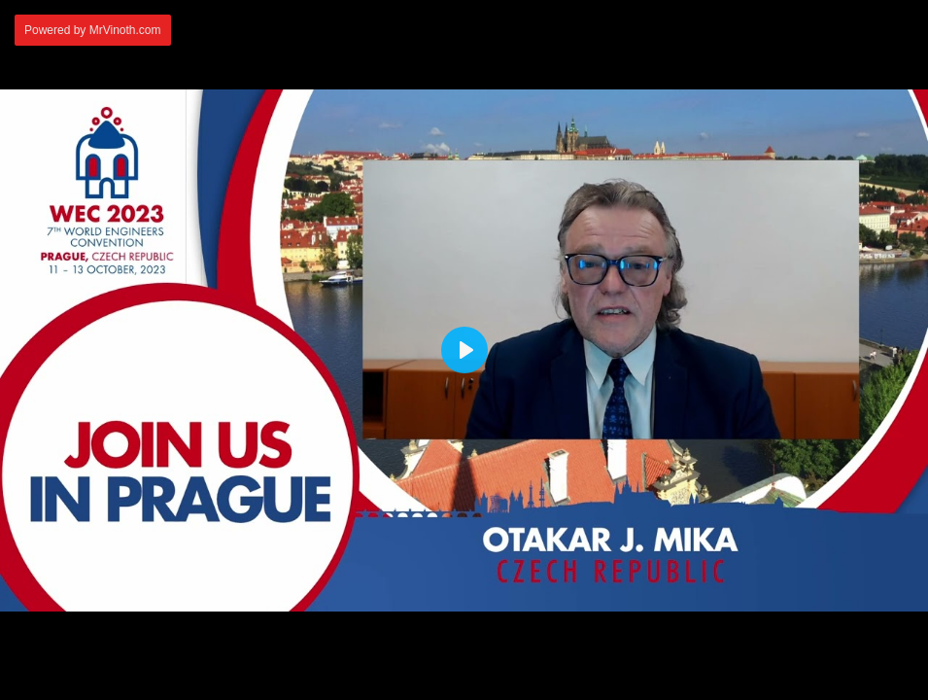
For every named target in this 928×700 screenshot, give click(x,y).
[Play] (464, 350)
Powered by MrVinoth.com (92, 30)
